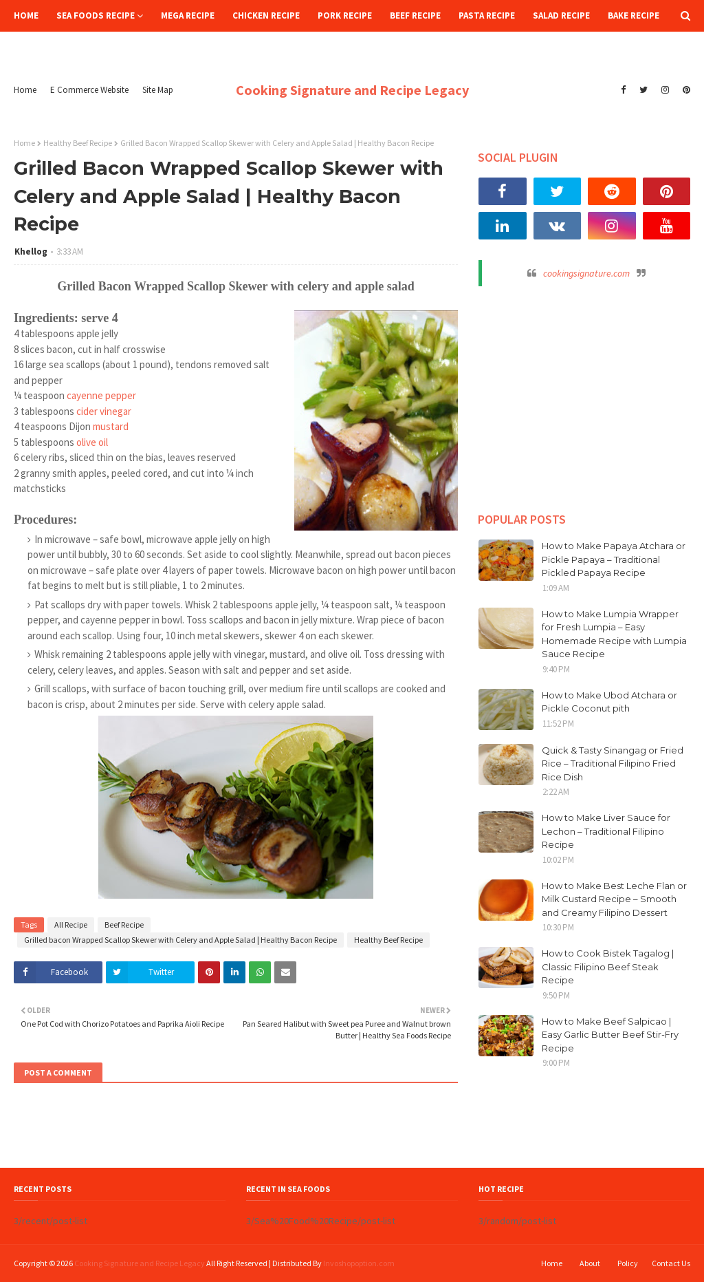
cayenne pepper (101, 395)
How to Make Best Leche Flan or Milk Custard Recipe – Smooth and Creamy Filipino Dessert (614, 899)
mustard (111, 426)
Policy (627, 1263)
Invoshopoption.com (359, 1263)
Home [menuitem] (26, 15)
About (590, 1263)
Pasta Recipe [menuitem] (487, 15)
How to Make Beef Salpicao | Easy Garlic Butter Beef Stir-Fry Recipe (610, 1035)
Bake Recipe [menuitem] (633, 15)
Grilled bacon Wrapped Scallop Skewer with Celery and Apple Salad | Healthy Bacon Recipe (180, 939)
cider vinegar (103, 411)
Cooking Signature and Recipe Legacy (352, 89)
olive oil (92, 442)
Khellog (30, 251)
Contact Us (671, 1263)
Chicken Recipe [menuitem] (266, 15)
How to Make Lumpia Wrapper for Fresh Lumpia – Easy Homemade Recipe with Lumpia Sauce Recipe (614, 634)
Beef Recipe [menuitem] (415, 15)
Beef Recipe (124, 924)
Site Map (157, 90)
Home (25, 90)
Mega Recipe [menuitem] (187, 15)
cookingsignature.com (586, 273)
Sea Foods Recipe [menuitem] (95, 15)
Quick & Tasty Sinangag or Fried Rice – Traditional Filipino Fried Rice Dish (612, 763)
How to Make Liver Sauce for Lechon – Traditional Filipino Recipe (606, 831)
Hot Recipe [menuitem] (48, 47)
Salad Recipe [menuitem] (561, 15)
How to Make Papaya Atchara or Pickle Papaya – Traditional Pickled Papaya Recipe (613, 559)
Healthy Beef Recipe (77, 143)
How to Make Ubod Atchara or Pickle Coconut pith (609, 702)
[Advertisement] (584, 393)
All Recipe (70, 924)
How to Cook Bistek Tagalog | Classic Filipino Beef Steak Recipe (608, 966)
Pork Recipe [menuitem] (345, 15)
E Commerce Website (89, 90)
